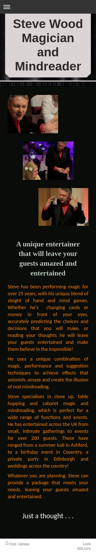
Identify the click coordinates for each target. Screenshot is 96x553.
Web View (84, 548)
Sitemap (23, 544)
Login (87, 543)
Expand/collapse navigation (48, 6)
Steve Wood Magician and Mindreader (48, 45)
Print (10, 544)
